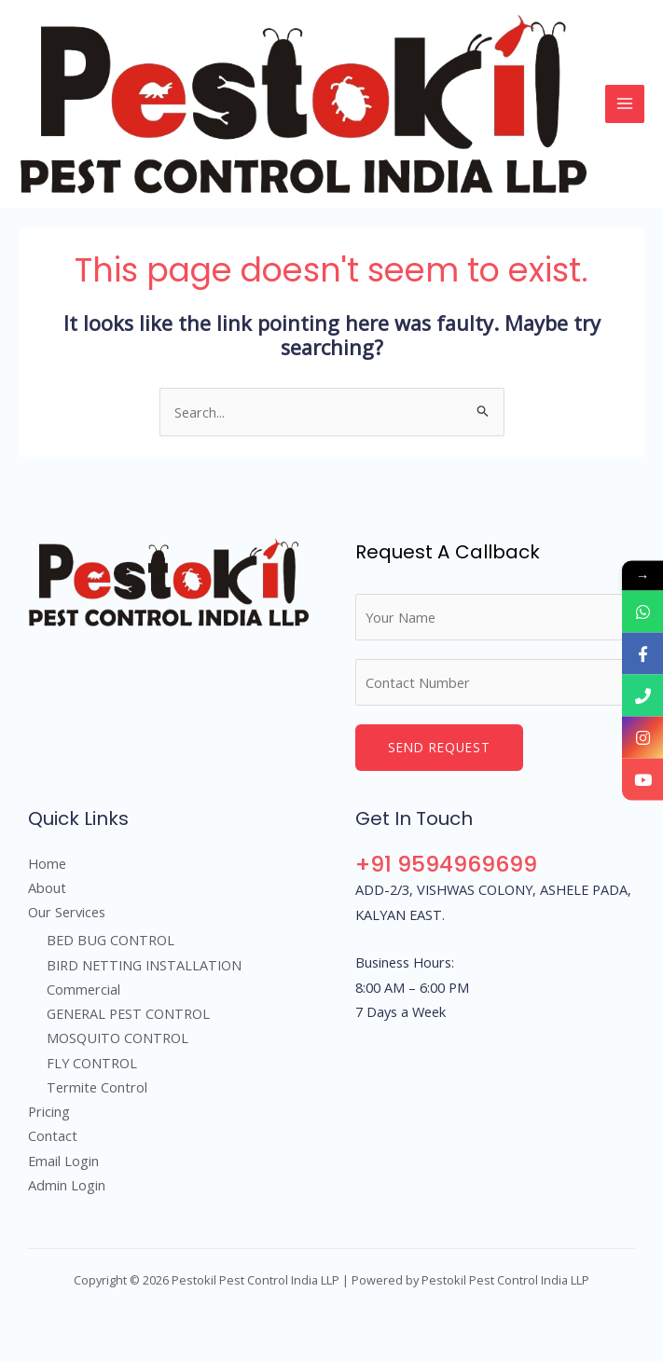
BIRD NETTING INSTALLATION (144, 964)
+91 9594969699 (446, 863)
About (47, 887)
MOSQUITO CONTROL (117, 1037)
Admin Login (66, 1184)
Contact (52, 1135)
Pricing (49, 1111)
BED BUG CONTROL (110, 939)
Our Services (66, 911)
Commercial (83, 989)
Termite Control (97, 1087)
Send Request (439, 747)
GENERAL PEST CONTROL (128, 1013)
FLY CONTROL (92, 1062)
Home (47, 863)
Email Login (63, 1160)
